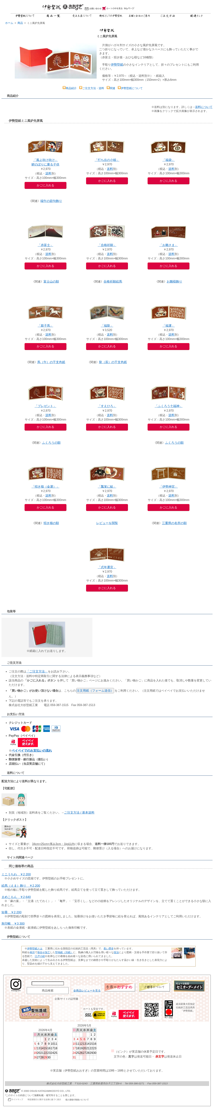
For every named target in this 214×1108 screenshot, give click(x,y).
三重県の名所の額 (174, 523)
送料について (204, 106)
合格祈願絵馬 (113, 281)
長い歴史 (109, 948)
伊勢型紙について (130, 88)
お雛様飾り (174, 281)
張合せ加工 (43, 952)
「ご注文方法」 (37, 671)
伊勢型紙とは (34, 948)
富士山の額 (51, 281)
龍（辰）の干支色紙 (113, 362)
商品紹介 (70, 88)
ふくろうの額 (51, 442)
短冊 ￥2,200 (11, 912)
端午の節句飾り (51, 201)
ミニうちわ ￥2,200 (16, 874)
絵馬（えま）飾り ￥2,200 (20, 885)
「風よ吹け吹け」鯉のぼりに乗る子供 (45, 160)
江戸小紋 (40, 956)
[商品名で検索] (48, 983)
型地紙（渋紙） (64, 952)
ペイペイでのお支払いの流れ (32, 750)
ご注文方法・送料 (91, 88)
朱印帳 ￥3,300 (13, 923)
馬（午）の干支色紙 (51, 362)
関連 (111, 88)
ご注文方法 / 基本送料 (79, 812)
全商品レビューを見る (87, 990)
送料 (48, 173)
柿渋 (32, 952)
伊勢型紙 (117, 64)
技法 (116, 952)
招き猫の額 (51, 523)
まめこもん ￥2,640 (16, 897)
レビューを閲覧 (107, 523)
